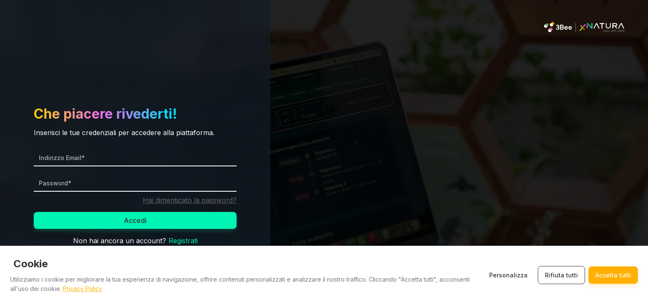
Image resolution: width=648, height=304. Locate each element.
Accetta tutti (613, 275)
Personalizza (508, 275)
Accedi (135, 220)
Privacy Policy (82, 288)
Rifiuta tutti (561, 275)
